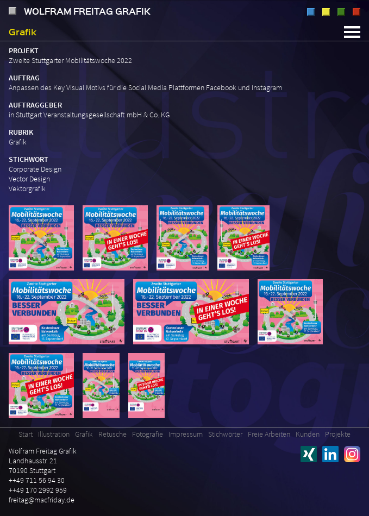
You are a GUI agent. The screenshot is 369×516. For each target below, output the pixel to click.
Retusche (341, 12)
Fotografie (356, 12)
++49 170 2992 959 (38, 490)
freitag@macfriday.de (41, 500)
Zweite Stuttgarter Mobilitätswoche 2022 (70, 60)
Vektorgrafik (27, 188)
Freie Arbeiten (269, 434)
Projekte (338, 434)
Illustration (311, 12)
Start (25, 434)
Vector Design (29, 179)
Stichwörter (225, 434)
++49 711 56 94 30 (37, 480)
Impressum (185, 434)
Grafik (326, 12)
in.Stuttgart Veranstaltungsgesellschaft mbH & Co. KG (89, 114)
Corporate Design (35, 169)
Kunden (308, 434)
